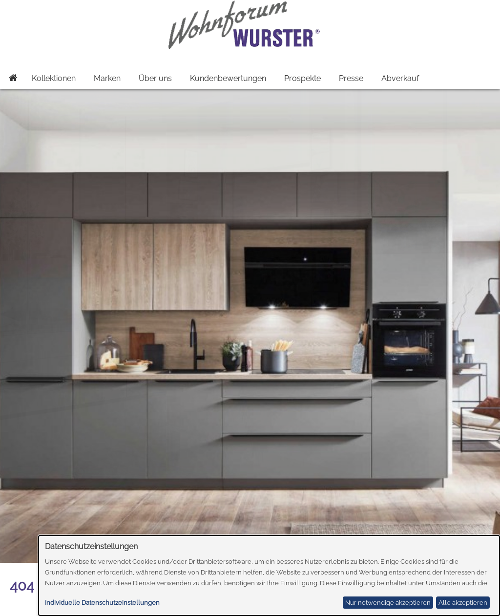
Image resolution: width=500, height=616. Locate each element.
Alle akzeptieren (462, 602)
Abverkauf (400, 78)
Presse (351, 78)
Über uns (155, 78)
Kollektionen (54, 78)
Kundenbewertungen (228, 78)
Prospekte (302, 78)
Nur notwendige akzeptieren (388, 602)
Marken (107, 78)
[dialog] (269, 575)
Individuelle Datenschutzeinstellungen (102, 602)
